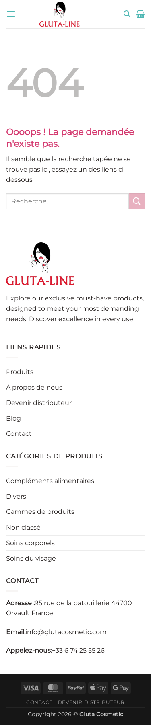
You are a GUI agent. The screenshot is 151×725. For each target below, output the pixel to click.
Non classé (23, 527)
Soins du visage (31, 558)
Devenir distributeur (39, 403)
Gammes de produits (40, 512)
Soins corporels (30, 543)
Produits (19, 372)
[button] (11, 14)
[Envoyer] (137, 201)
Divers (16, 496)
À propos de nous (34, 387)
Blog (13, 418)
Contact (19, 433)
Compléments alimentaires (50, 481)
